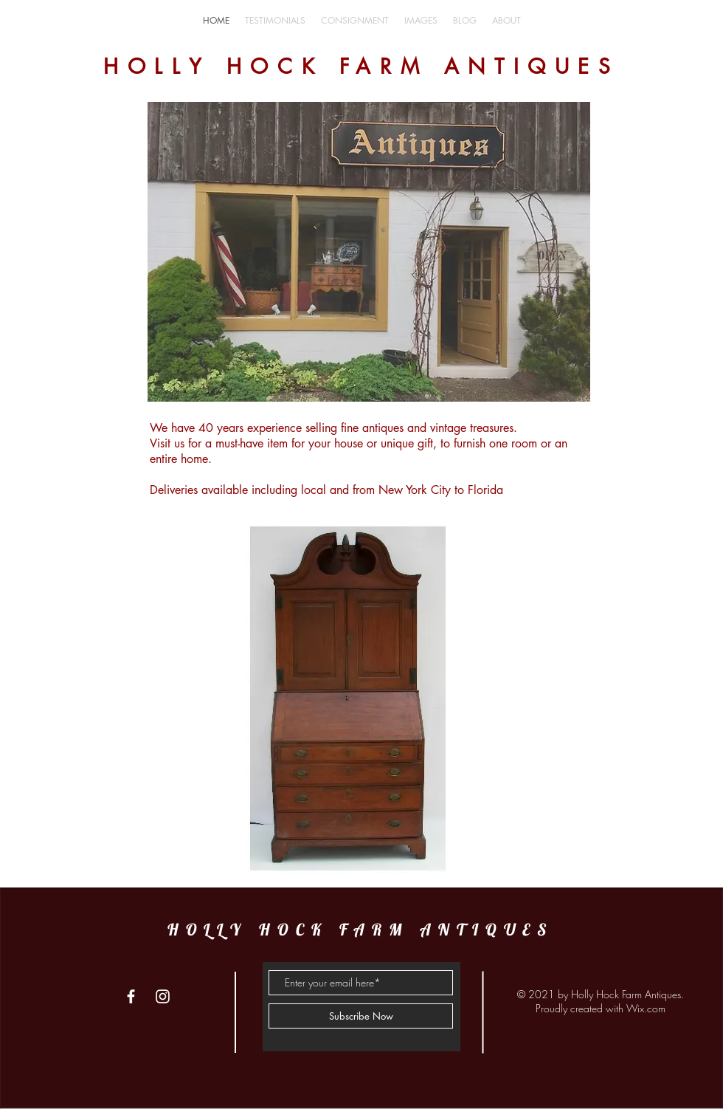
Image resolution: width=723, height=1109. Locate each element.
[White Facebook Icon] (131, 996)
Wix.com (645, 1008)
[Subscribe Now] (361, 1016)
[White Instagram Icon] (162, 996)
